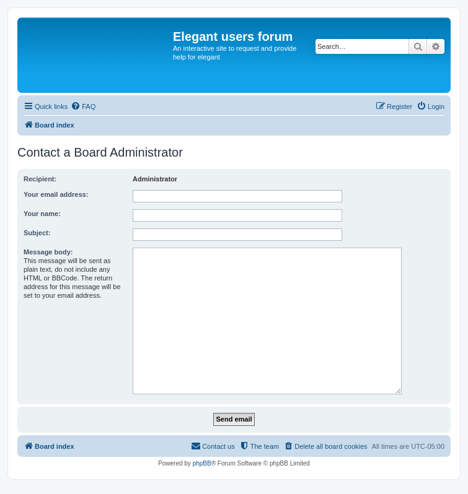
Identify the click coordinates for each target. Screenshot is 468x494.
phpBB (202, 463)
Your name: (42, 213)
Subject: (37, 232)
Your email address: (56, 194)
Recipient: (40, 179)
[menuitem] (83, 106)
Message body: (48, 252)
